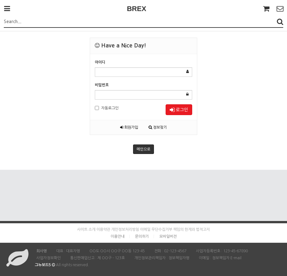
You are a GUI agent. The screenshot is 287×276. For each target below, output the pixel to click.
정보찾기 (158, 127)
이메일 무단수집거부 (156, 229)
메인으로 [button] (143, 149)
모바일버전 (168, 236)
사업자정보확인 (48, 258)
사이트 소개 (86, 229)
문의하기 (142, 236)
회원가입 (129, 127)
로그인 (179, 109)
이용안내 (118, 236)
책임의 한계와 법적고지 (191, 229)
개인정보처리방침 (125, 229)
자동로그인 (107, 108)
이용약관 (103, 229)
